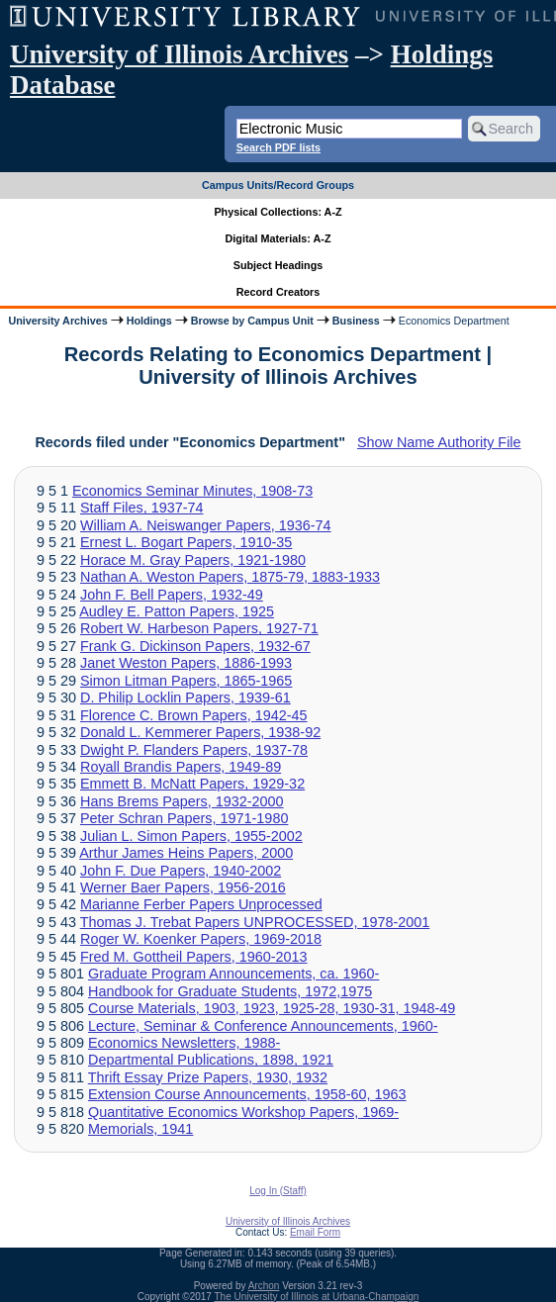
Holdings (149, 320)
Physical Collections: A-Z (277, 212)
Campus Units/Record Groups (278, 185)
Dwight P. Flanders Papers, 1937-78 (194, 750)
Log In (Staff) (278, 1190)
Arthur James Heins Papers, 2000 (186, 853)
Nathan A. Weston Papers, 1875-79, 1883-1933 (230, 577)
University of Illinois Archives (179, 54)
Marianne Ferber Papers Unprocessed (201, 904)
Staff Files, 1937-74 (142, 507)
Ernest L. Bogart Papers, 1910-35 (186, 542)
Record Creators (278, 292)
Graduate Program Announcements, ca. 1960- (233, 973)
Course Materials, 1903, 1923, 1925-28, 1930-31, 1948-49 (271, 1008)
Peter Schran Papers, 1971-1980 (184, 818)
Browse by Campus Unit (252, 320)
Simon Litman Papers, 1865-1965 (186, 681)
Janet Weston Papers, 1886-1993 (186, 663)
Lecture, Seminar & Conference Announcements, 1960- (263, 1026)
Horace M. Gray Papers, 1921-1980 (193, 560)
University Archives (57, 320)
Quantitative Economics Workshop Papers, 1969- (243, 1112)
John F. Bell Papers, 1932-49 (171, 595)
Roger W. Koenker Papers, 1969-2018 (201, 939)
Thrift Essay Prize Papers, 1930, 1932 (207, 1077)
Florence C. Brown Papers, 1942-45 (194, 715)
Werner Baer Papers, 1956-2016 (183, 887)
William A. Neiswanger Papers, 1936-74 (205, 525)
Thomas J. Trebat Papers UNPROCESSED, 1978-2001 (255, 922)
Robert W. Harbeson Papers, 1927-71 (199, 628)
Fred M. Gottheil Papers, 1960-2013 (194, 957)
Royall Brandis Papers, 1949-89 (180, 767)
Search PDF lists (278, 147)
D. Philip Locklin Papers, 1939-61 (185, 697)
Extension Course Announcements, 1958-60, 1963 (247, 1094)
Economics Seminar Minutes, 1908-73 (192, 491)
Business (356, 320)
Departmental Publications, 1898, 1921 (210, 1060)
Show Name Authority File (439, 442)
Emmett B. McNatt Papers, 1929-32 (192, 783)
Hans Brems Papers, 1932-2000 (182, 801)
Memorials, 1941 (140, 1129)
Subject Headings (278, 265)
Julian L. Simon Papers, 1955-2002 (191, 836)
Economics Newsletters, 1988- (184, 1043)
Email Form (315, 1232)
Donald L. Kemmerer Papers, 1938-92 (200, 732)
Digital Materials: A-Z (278, 238)
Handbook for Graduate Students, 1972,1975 (230, 991)
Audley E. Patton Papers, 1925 (176, 611)
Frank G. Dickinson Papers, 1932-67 (195, 646)
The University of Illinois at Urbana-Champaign (317, 1296)
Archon (264, 1285)
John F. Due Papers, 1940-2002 (180, 871)
